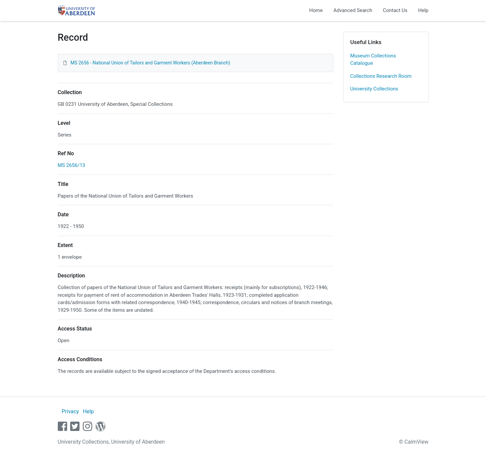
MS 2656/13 (72, 165)
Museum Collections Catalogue (373, 59)
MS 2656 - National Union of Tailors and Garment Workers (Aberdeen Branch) (150, 62)
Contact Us (395, 10)
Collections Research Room (381, 76)
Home (316, 10)
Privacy (70, 411)
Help (423, 10)
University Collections (374, 89)
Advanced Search (352, 10)
